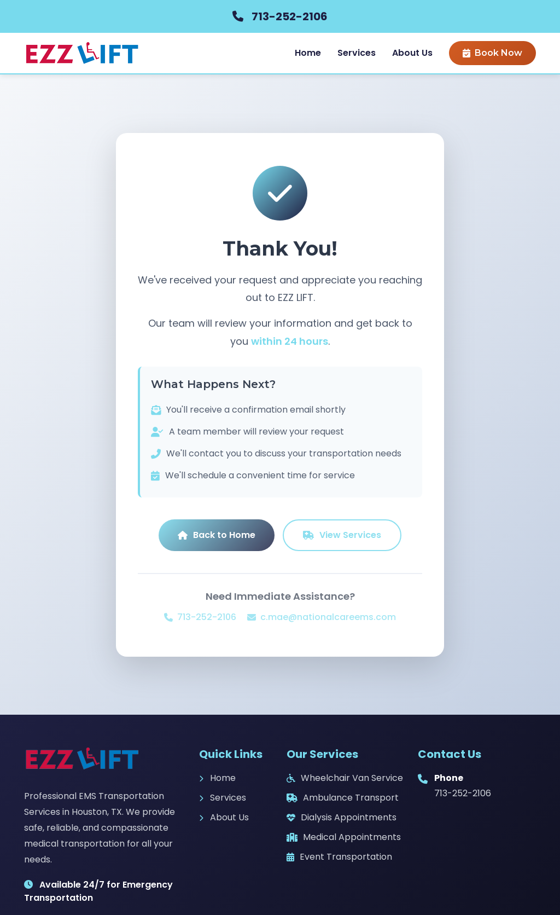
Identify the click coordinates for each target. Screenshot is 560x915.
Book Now (492, 53)
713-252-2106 (290, 16)
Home (308, 53)
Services (356, 53)
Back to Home (216, 535)
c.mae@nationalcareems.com (321, 617)
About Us (412, 53)
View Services (342, 535)
